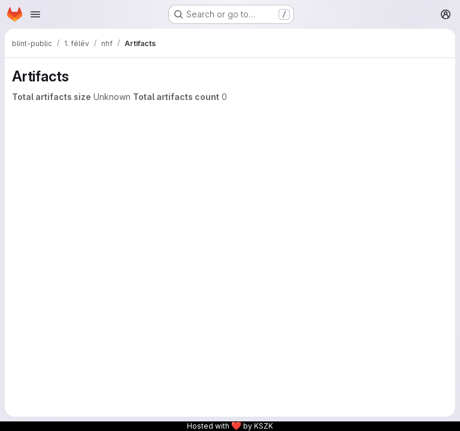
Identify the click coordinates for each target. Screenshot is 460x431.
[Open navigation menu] (35, 14)
